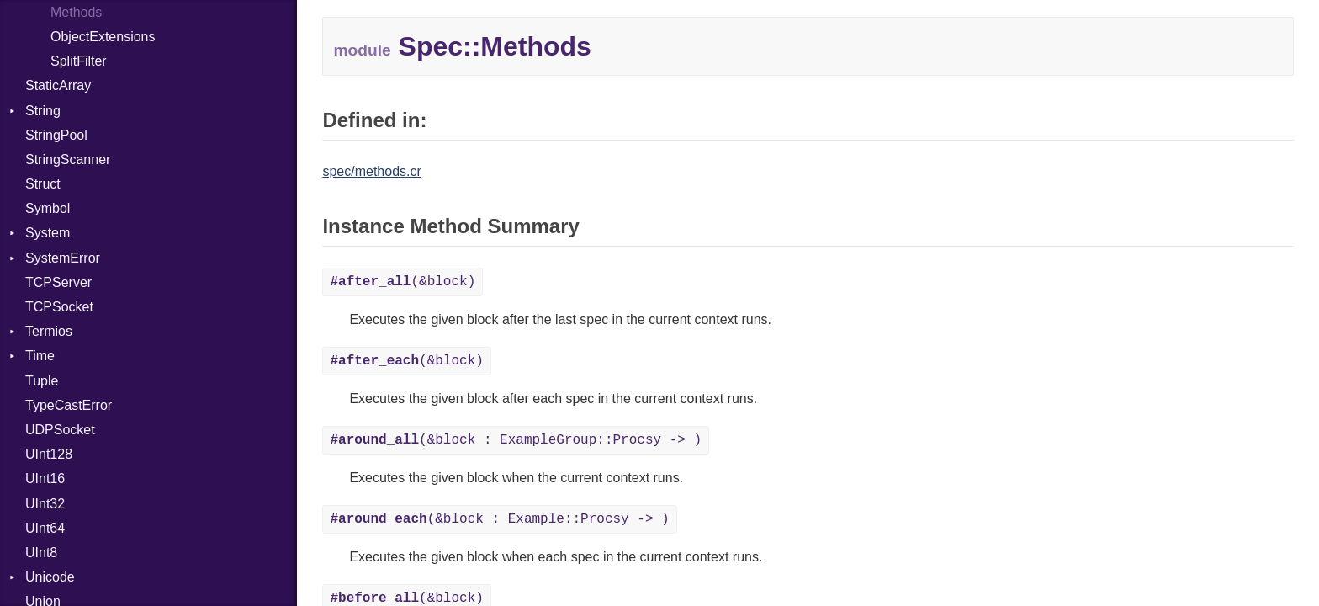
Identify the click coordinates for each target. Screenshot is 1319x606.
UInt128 (48, 454)
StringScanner (67, 159)
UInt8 (41, 552)
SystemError (62, 258)
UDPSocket (60, 430)
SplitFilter (78, 61)
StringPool (56, 135)
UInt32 (45, 504)
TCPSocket (59, 307)
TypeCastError (68, 405)
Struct (43, 184)
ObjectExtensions (103, 36)
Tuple (41, 381)
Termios (48, 331)
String (43, 111)
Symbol (47, 208)
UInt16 (45, 478)
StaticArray (58, 85)
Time (40, 355)
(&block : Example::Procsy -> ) (499, 519)
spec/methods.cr (371, 171)
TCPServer (58, 282)
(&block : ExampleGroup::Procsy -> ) (516, 440)
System (47, 233)
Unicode (50, 577)
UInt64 (45, 528)
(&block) (402, 282)
